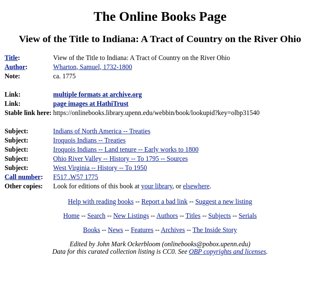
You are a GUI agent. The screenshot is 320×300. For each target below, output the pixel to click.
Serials (248, 215)
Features (142, 229)
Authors (167, 215)
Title (11, 57)
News (115, 229)
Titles (192, 215)
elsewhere (196, 186)
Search (97, 215)
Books (91, 229)
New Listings (131, 215)
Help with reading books (101, 201)
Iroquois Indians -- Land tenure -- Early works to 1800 (126, 149)
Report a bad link (164, 201)
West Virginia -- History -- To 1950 (100, 167)
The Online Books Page (159, 16)
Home (71, 215)
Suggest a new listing (223, 201)
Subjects (219, 215)
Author (15, 66)
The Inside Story (214, 229)
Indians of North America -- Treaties (101, 131)
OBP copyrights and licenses (227, 251)
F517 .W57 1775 (75, 176)
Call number (23, 176)
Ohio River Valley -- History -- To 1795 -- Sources (120, 158)
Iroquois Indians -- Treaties (89, 140)
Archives (173, 229)
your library (156, 186)
